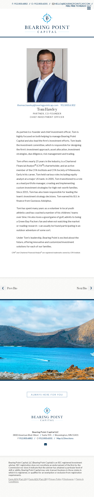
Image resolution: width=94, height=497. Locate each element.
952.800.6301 (41, 3)
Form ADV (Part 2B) (38, 479)
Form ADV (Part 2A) (18, 479)
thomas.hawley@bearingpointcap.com (38, 105)
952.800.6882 (21, 3)
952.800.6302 (67, 105)
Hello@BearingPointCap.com (72, 3)
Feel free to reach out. (79, 6)
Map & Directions (65, 438)
